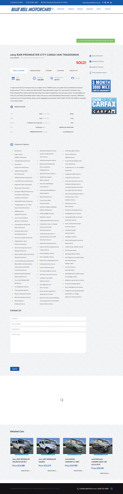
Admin (57, 488)
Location (60, 70)
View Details (26, 471)
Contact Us (73, 70)
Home (52, 9)
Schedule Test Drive (96, 61)
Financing (89, 9)
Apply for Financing (96, 67)
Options (49, 70)
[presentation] (26, 361)
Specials (80, 9)
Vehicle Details (35, 70)
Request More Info (96, 56)
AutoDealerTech (50, 488)
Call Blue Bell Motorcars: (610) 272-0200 (95, 41)
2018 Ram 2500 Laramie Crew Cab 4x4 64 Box (99, 461)
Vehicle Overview (19, 70)
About (99, 9)
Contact (108, 9)
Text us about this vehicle (98, 73)
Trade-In (71, 9)
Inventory (60, 9)
